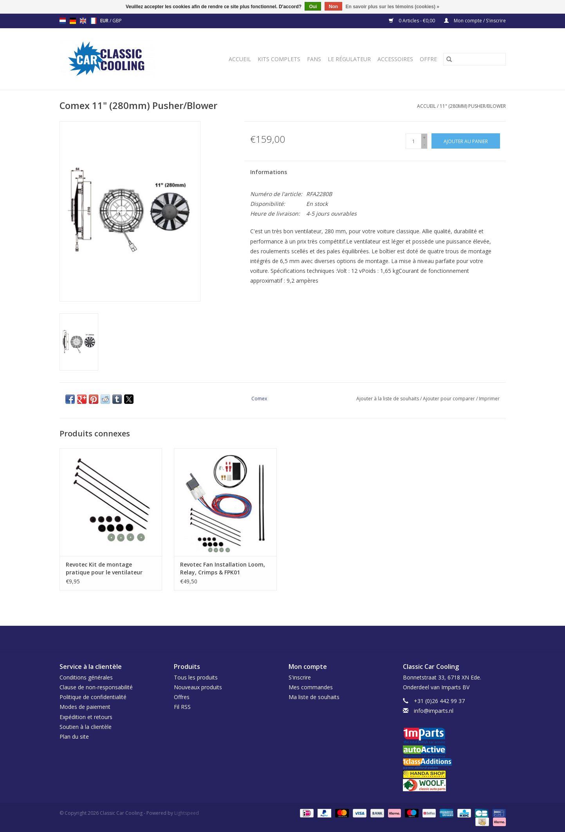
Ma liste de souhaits (314, 697)
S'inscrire (300, 677)
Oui (313, 6)
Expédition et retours (86, 717)
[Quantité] (413, 141)
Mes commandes (311, 687)
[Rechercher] (474, 59)
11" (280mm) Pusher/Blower (473, 106)
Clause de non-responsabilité (96, 687)
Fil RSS (182, 706)
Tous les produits (196, 677)
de (73, 21)
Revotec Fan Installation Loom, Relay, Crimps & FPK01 (222, 568)
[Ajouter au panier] (465, 141)
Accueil (240, 59)
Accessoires (395, 59)
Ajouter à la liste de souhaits (388, 398)
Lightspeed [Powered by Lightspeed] (186, 813)
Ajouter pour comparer (449, 398)
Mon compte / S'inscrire (475, 20)
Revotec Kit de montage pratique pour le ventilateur (104, 568)
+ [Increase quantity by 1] (424, 137)
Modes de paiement (85, 706)
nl (63, 21)
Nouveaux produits (198, 687)
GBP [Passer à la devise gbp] (117, 20)
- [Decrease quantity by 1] (424, 144)
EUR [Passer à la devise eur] (105, 20)
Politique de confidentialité (93, 697)
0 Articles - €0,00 (412, 20)
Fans (314, 59)
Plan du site (74, 736)
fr (93, 21)
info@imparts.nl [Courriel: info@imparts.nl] (433, 710)
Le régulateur (349, 59)
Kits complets (279, 59)
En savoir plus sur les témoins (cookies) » (392, 6)
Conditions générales (86, 677)
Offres (182, 697)
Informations (268, 172)
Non (333, 6)
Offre (428, 59)
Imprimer (489, 398)
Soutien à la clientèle (86, 726)
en (83, 21)
